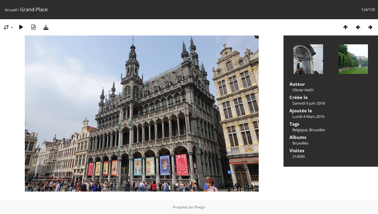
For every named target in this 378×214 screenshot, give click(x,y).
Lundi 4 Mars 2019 (308, 116)
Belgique (299, 129)
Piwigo (200, 207)
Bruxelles (317, 129)
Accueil (11, 9)
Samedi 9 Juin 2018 (308, 103)
